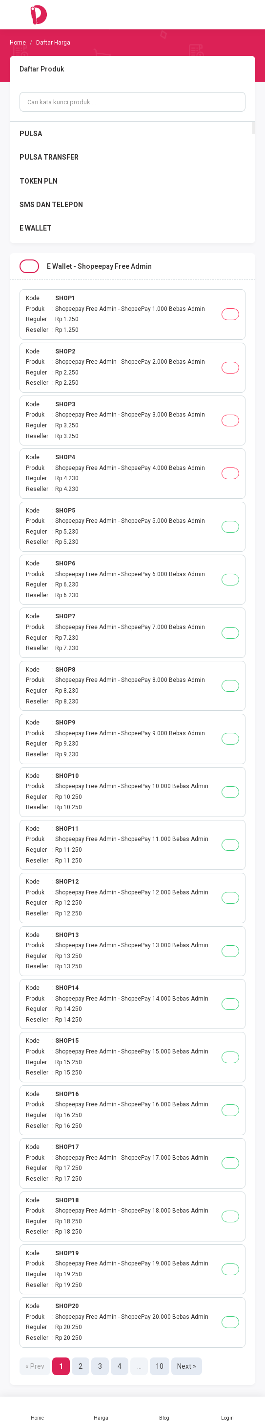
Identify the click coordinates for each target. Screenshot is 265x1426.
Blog (164, 1411)
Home (37, 1411)
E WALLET (36, 228)
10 (159, 1366)
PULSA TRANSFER (49, 157)
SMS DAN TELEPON (51, 205)
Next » (186, 1366)
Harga (101, 1411)
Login (227, 1411)
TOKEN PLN (39, 181)
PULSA (31, 134)
